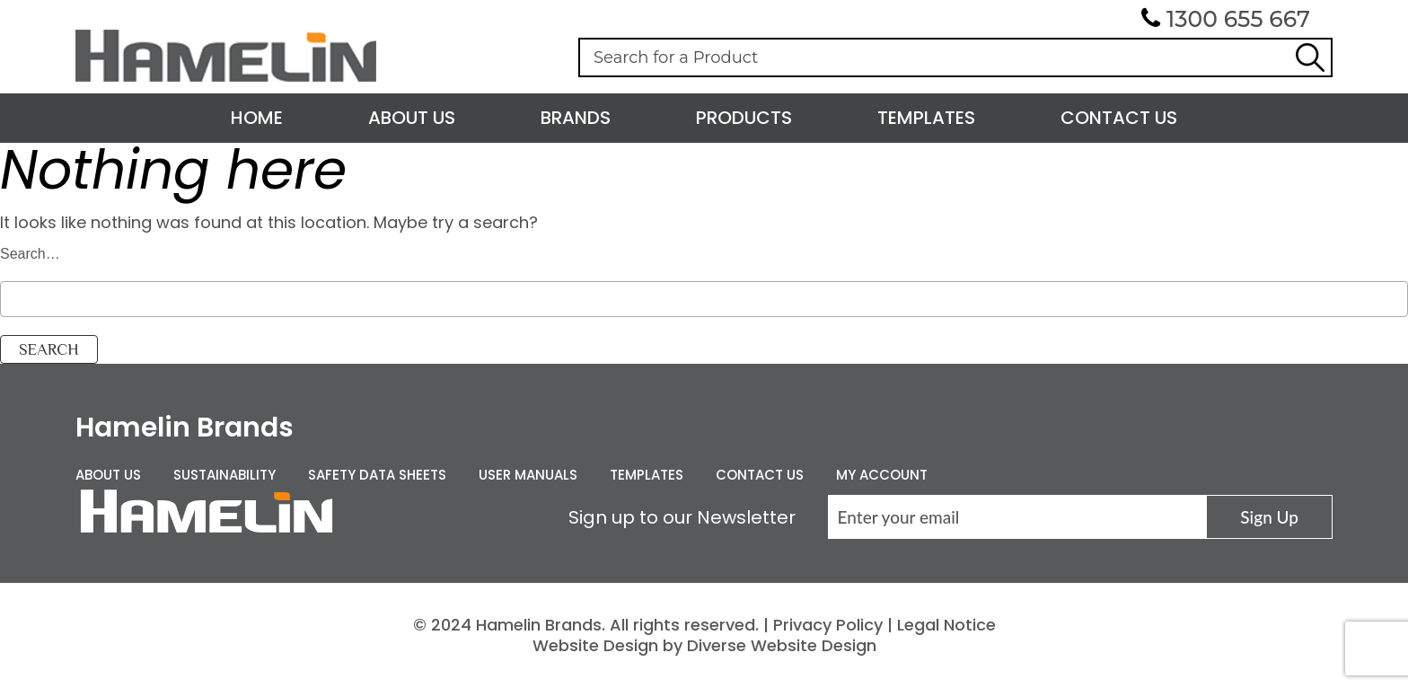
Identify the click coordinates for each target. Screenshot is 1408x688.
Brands (576, 117)
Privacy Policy (828, 624)
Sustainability (224, 474)
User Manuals (528, 474)
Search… (30, 253)
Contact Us (1118, 117)
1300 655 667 (1238, 18)
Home (257, 117)
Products (744, 117)
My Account (882, 474)
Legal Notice (946, 624)
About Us (411, 117)
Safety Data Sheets (377, 474)
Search (1310, 57)
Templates (926, 117)
